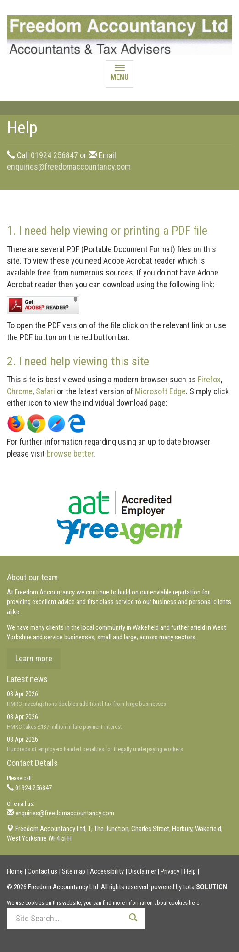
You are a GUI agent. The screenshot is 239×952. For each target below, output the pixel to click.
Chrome (20, 391)
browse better (70, 453)
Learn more (33, 658)
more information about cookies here (156, 902)
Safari (45, 391)
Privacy (170, 871)
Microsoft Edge (160, 391)
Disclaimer (142, 871)
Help (190, 871)
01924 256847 (54, 155)
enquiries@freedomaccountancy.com (69, 166)
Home (15, 871)
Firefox (209, 379)
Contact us (42, 871)
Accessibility (107, 871)
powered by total (189, 887)
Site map (73, 871)
